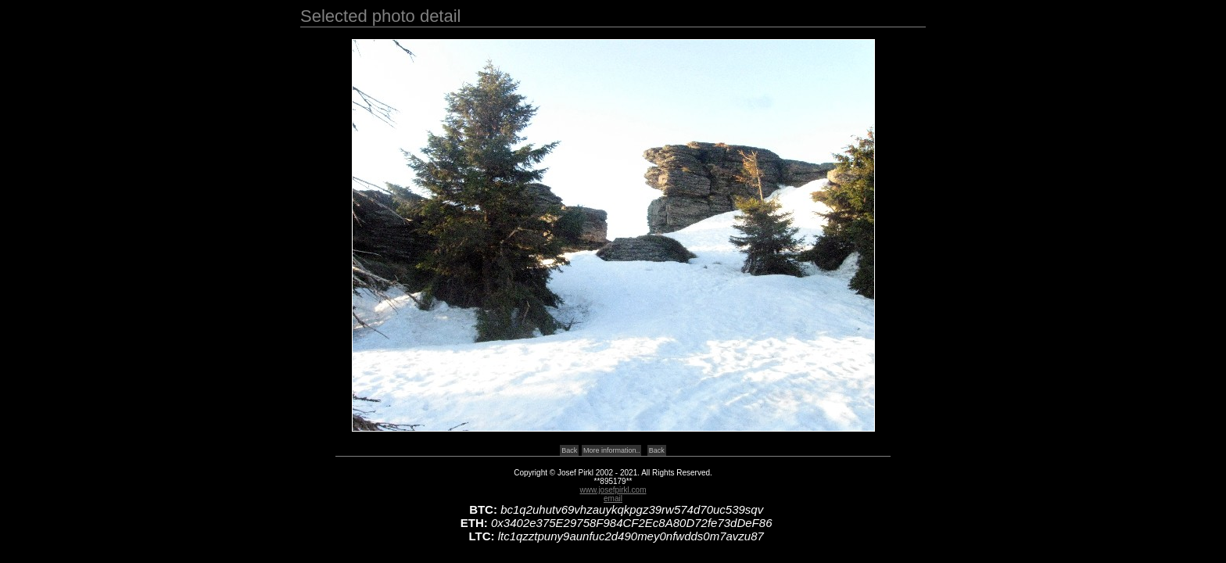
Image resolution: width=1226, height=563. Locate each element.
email (613, 498)
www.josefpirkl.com (612, 490)
